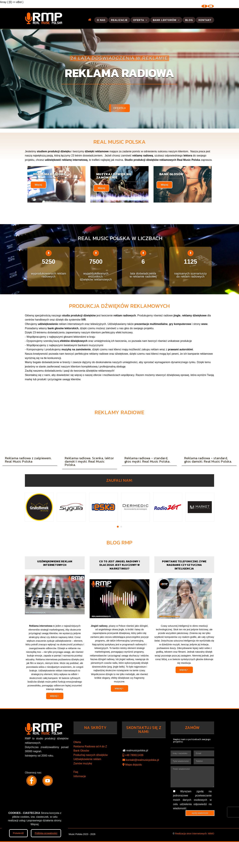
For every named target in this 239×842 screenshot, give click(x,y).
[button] (89, 19)
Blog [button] (189, 20)
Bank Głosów (81, 750)
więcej (54, 696)
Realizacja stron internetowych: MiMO (194, 833)
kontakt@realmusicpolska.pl (140, 760)
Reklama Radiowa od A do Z (90, 746)
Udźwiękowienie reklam (87, 759)
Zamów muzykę (83, 763)
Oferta (77, 742)
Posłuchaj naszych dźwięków (91, 755)
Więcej (38, 184)
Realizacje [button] (119, 20)
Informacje (80, 776)
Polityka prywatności (46, 833)
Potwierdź (18, 833)
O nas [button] (101, 20)
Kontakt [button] (205, 20)
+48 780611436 (132, 755)
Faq (76, 772)
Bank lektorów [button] (166, 20)
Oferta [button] (140, 20)
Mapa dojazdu (132, 764)
